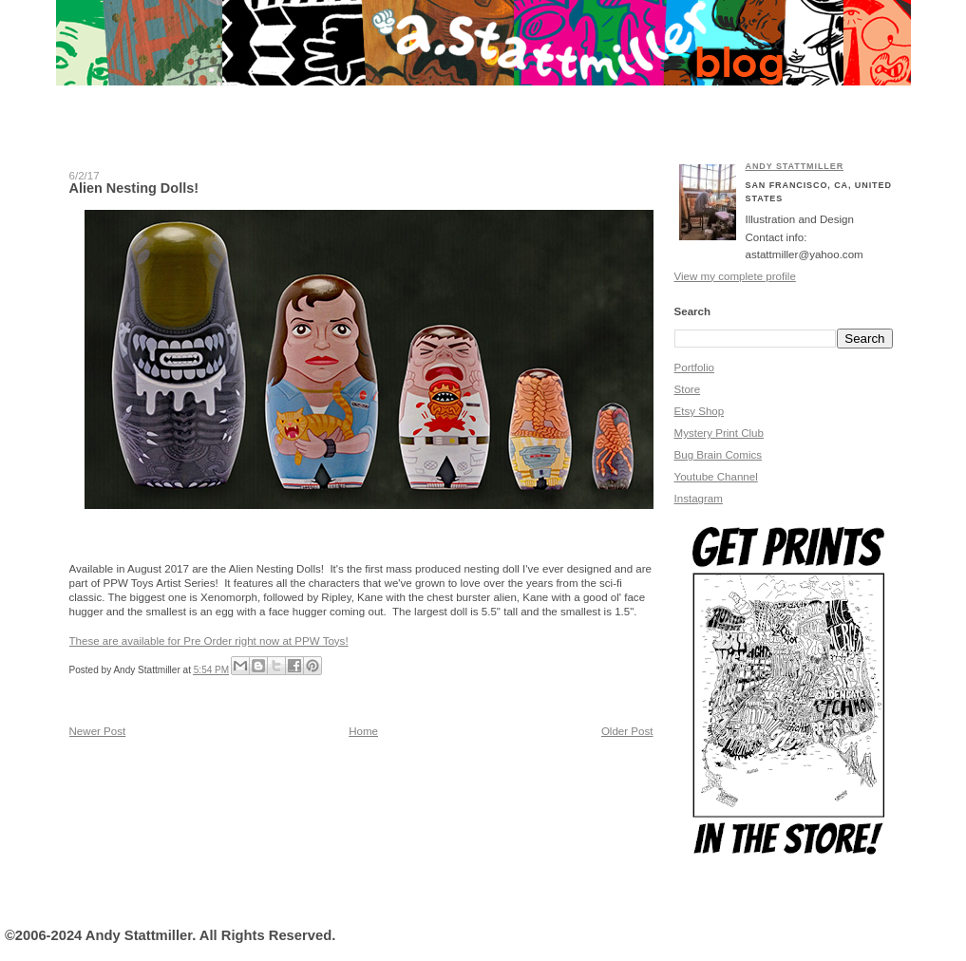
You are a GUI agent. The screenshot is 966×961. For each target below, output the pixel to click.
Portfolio (694, 367)
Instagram (698, 498)
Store (687, 389)
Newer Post (97, 731)
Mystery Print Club (719, 433)
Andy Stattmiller (795, 166)
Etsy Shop (699, 411)
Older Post (627, 731)
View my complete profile (735, 276)
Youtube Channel (716, 476)
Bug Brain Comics (718, 455)
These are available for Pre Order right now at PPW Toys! (209, 641)
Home (363, 731)
